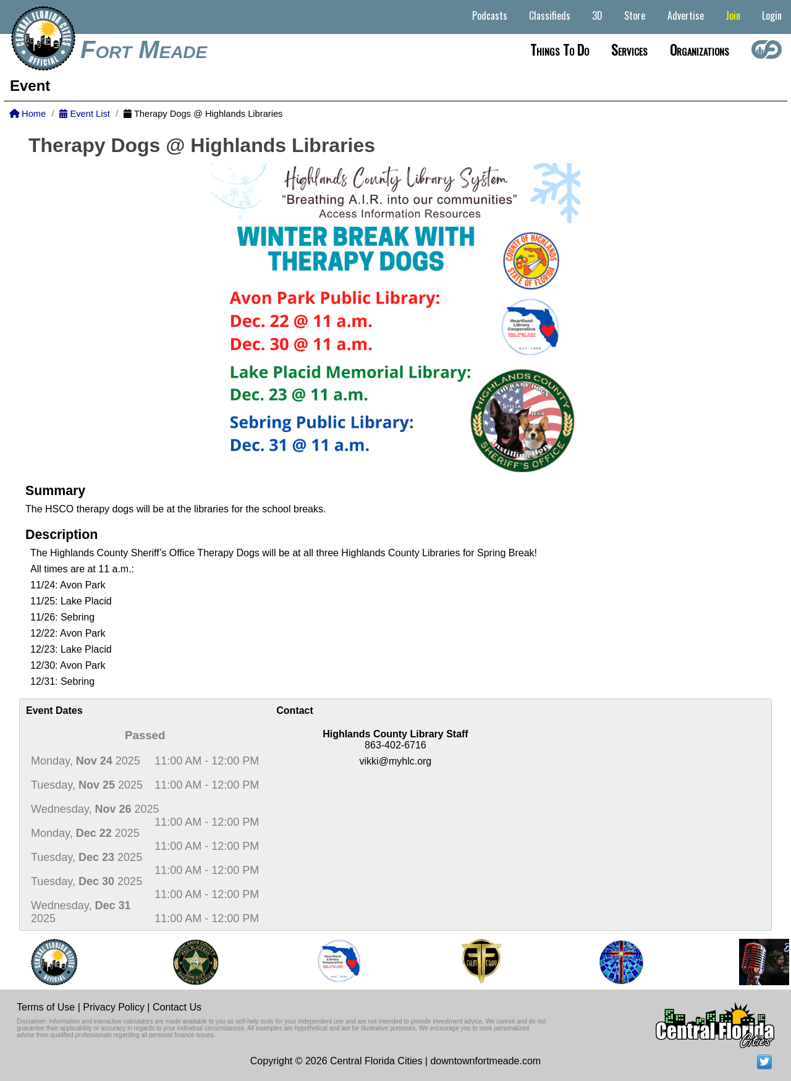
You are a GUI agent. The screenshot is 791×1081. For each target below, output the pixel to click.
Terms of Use (46, 1007)
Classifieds (549, 15)
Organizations (699, 49)
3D (597, 15)
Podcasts (489, 15)
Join (732, 15)
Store (634, 15)
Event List (84, 114)
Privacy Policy (114, 1007)
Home (27, 114)
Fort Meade (143, 49)
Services (629, 49)
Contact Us (177, 1007)
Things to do (559, 49)
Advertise (685, 15)
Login (772, 15)
